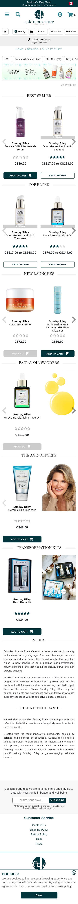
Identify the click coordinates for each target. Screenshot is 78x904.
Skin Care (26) (53, 59)
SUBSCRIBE (57, 800)
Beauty (19, 31)
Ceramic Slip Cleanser (22, 508)
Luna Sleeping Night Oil (57, 234)
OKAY (39, 895)
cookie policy (64, 886)
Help (39, 838)
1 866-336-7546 (39, 39)
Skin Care (56, 31)
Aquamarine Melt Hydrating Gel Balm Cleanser (58, 326)
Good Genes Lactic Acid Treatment (57, 146)
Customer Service (39, 818)
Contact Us (39, 825)
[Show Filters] (7, 59)
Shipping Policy (39, 829)
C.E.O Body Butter (20, 323)
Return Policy (39, 834)
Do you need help (39, 43)
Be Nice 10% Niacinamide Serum (20, 146)
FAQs (39, 843)
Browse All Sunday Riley (28, 59)
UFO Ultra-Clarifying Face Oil (22, 416)
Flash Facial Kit (22, 601)
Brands (42, 31)
